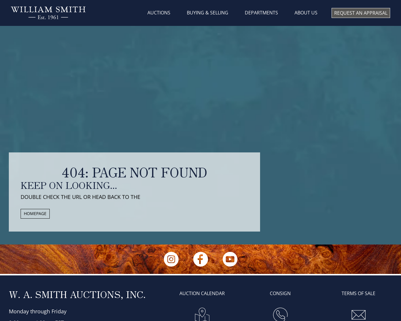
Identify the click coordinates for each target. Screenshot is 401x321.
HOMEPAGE (35, 213)
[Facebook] (200, 259)
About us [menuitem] (305, 12)
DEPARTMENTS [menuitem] (261, 12)
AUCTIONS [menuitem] (158, 12)
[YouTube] (230, 259)
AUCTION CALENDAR (202, 293)
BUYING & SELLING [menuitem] (207, 12)
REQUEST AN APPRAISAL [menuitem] (360, 13)
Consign (280, 293)
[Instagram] (171, 259)
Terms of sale (358, 293)
